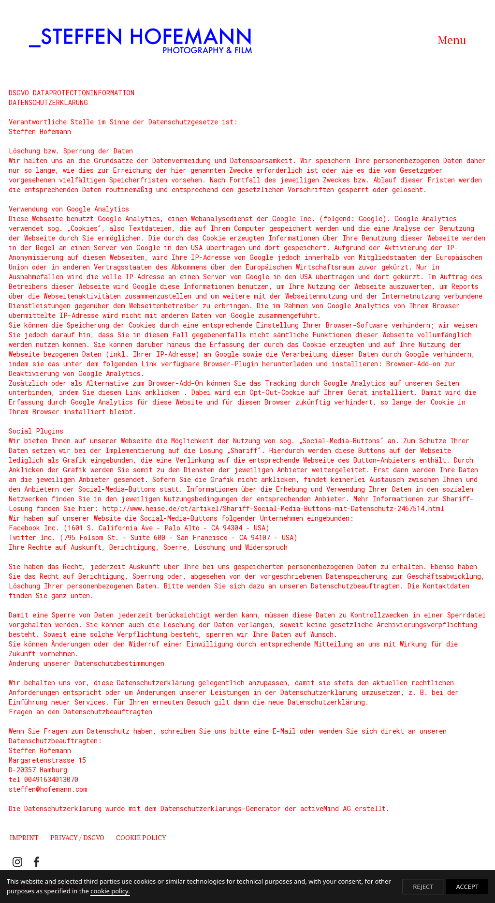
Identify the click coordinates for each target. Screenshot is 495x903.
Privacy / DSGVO (77, 837)
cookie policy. (110, 891)
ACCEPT (467, 886)
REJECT (423, 886)
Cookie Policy (141, 837)
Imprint (24, 837)
